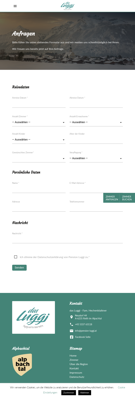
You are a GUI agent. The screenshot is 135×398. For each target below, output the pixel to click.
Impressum (76, 372)
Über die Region (79, 364)
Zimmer (74, 359)
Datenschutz (77, 376)
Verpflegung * (76, 152)
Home (73, 355)
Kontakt (74, 368)
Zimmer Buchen (126, 198)
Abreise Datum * (77, 97)
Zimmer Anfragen (111, 198)
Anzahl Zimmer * (20, 116)
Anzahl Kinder (18, 133)
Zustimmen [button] (68, 392)
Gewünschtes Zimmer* (23, 152)
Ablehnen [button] (84, 392)
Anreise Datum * (20, 97)
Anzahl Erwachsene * (79, 116)
